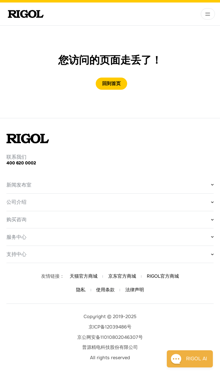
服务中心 (16, 237)
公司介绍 (16, 202)
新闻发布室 (18, 185)
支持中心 (16, 254)
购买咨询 (16, 219)
